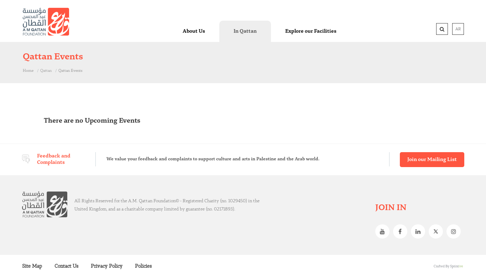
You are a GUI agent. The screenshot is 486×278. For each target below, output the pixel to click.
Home (28, 71)
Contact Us (66, 266)
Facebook (402, 231)
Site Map (32, 266)
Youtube (384, 231)
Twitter (437, 231)
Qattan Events (70, 71)
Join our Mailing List (432, 160)
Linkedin (420, 231)
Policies (143, 266)
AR (458, 29)
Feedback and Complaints (53, 159)
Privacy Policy (106, 266)
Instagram (455, 231)
